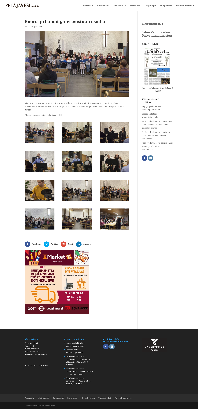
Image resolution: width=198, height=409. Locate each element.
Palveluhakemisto (184, 6)
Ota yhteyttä (150, 6)
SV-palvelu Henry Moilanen (43, 405)
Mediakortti (103, 6)
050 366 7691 (34, 351)
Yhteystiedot (166, 6)
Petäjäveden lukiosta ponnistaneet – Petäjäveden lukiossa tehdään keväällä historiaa (157, 124)
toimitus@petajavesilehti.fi (36, 354)
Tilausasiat (117, 6)
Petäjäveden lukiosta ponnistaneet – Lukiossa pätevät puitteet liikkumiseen (157, 135)
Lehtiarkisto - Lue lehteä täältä (157, 89)
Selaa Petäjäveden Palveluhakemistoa (157, 34)
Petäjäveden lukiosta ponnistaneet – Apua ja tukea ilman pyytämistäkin (157, 146)
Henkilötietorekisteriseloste (36, 365)
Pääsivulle (87, 6)
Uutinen (38, 26)
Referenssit (135, 6)
